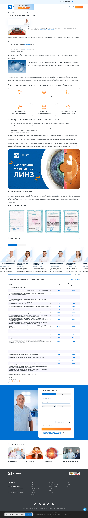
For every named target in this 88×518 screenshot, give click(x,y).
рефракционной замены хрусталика (53, 195)
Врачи (50, 6)
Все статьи (76, 443)
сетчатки (70, 56)
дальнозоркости (27, 46)
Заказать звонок (76, 1)
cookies (13, 514)
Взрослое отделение (53, 484)
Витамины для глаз (30, 461)
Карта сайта (56, 508)
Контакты (66, 6)
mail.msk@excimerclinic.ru (17, 488)
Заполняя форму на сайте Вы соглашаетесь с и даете (55, 432)
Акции (46, 6)
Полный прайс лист (74, 279)
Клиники (51, 482)
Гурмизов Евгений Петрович (46, 264)
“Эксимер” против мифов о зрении (70, 461)
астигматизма (27, 49)
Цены (41, 6)
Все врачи (76, 238)
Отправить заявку (56, 428)
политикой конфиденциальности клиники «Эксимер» (55, 432)
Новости (33, 492)
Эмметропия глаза (48, 461)
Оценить (76, 474)
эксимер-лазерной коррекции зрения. (47, 29)
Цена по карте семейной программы (73, 284)
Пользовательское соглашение (45, 508)
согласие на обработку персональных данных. (53, 433)
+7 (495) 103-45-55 (65, 1)
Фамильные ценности (12, 461)
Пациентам (54, 6)
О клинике (33, 486)
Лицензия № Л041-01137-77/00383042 (30, 508)
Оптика (36, 6)
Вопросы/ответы (35, 488)
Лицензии (33, 490)
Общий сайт (62, 508)
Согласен (29, 514)
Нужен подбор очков (47, 425)
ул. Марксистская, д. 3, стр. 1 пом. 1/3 (16, 493)
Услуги (68, 482)
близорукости (27, 44)
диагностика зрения (38, 138)
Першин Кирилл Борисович (16, 22)
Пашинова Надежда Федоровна (30, 264)
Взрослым (12, 244)
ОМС (68, 486)
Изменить (24, 7)
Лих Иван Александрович (65, 263)
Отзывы (33, 494)
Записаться (79, 6)
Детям (21, 244)
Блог (61, 6)
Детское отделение (53, 486)
